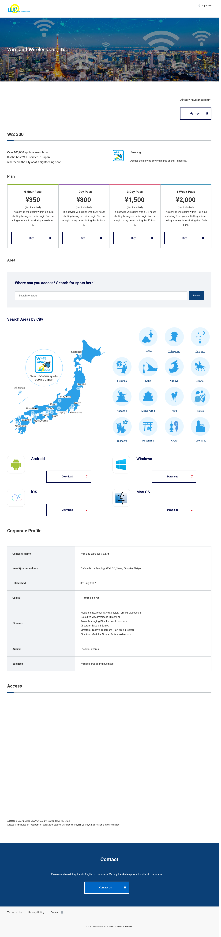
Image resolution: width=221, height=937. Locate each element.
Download (75, 476)
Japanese (204, 5)
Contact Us (112, 887)
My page (199, 113)
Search (196, 295)
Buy (40, 238)
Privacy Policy (36, 912)
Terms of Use (14, 912)
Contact (57, 912)
